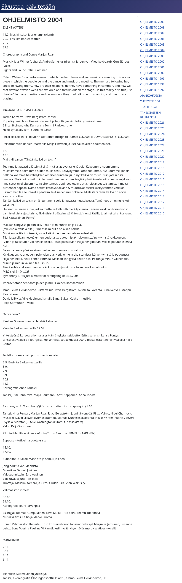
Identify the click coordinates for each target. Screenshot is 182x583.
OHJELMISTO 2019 (152, 162)
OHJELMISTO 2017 (152, 174)
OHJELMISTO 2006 (152, 39)
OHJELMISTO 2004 (152, 50)
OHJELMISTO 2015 (152, 185)
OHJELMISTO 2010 (152, 213)
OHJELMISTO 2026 (152, 123)
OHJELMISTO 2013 (152, 196)
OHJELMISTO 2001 (152, 67)
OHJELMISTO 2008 (152, 27)
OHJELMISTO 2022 (152, 145)
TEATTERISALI (149, 107)
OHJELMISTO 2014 (152, 191)
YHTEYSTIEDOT (150, 101)
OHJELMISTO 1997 (152, 90)
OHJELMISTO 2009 (152, 22)
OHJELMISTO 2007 (152, 33)
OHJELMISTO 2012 (152, 202)
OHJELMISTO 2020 (152, 157)
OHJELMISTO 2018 (152, 168)
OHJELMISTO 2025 (152, 128)
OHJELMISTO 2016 (152, 179)
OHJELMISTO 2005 (152, 44)
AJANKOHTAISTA (151, 96)
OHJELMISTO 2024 (152, 134)
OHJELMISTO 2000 (152, 73)
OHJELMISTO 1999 (152, 79)
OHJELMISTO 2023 (152, 140)
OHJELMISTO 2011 (152, 208)
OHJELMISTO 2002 (152, 61)
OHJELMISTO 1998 (152, 84)
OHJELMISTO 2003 (152, 56)
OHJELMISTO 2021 (152, 151)
